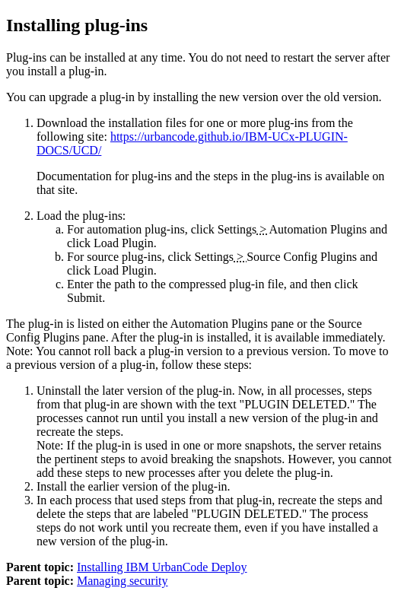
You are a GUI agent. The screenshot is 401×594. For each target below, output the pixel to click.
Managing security (122, 580)
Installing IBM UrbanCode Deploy (162, 567)
